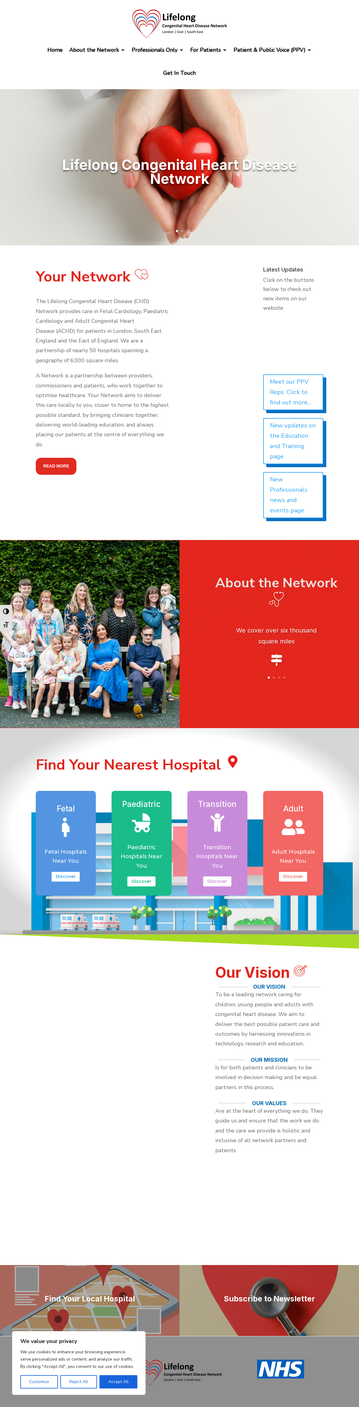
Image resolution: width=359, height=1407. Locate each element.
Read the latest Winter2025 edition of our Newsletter (297, 343)
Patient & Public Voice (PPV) (270, 49)
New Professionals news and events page (288, 495)
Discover (66, 876)
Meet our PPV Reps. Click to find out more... (290, 392)
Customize (39, 1382)
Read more (56, 466)
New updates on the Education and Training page (293, 441)
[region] (79, 1363)
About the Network (94, 49)
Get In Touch (179, 72)
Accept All (118, 1382)
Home (55, 49)
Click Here (276, 686)
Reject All (78, 1382)
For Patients (205, 49)
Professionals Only (155, 49)
